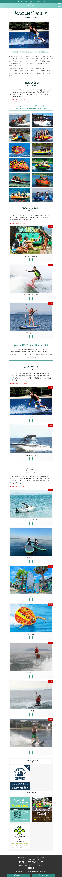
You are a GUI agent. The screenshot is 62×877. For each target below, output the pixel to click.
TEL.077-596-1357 (31, 862)
